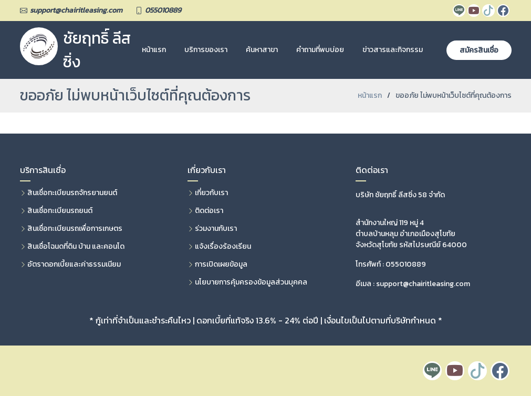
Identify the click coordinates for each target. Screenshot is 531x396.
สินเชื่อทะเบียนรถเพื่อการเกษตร (74, 228)
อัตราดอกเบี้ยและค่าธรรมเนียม (74, 264)
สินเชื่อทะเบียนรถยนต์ (59, 211)
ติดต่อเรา (209, 211)
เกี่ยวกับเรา (211, 193)
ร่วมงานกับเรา (216, 228)
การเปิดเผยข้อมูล (221, 264)
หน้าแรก (154, 49)
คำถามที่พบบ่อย (320, 49)
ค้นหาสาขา (262, 49)
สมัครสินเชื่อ (479, 50)
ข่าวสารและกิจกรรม (392, 49)
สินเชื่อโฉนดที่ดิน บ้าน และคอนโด (75, 246)
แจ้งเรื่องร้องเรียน (223, 246)
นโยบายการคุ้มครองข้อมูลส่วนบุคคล (251, 282)
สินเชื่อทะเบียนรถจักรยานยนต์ (72, 193)
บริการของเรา (205, 49)
